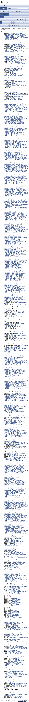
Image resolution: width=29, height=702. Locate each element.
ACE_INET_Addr (18, 179)
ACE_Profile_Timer (8, 222)
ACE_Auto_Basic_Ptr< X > (19, 108)
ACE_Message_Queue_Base (10, 202)
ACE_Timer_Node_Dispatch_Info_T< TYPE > (13, 408)
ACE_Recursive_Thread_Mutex (21, 229)
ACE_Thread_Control (8, 288)
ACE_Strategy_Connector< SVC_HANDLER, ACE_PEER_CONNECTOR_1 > (13, 429)
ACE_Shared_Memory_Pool (10, 250)
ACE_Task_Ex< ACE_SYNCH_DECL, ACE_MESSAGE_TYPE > (14, 253)
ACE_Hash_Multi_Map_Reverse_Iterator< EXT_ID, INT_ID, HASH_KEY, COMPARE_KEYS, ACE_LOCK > (15, 178)
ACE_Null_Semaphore (18, 373)
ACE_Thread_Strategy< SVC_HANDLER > (13, 431)
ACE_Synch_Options (20, 286)
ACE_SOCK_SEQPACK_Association (15, 33)
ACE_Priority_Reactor (9, 219)
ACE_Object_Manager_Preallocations (12, 347)
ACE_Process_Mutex (8, 220)
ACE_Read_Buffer (8, 554)
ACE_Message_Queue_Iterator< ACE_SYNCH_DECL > (16, 204)
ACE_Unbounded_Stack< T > (16, 130)
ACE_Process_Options (16, 696)
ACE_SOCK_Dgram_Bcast (19, 259)
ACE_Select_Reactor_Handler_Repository (13, 236)
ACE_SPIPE (16, 266)
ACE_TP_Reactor (8, 248)
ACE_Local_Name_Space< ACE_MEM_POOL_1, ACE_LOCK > (13, 565)
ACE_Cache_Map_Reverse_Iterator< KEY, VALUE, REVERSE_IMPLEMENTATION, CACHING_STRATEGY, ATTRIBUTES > (15, 119)
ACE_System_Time (11, 479)
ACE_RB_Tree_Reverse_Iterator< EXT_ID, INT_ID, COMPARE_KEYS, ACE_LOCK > (15, 227)
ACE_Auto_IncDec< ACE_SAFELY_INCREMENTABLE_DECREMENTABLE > (16, 341)
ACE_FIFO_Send (7, 147)
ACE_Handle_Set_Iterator (17, 154)
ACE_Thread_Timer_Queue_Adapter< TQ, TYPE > (15, 417)
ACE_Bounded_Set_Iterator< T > (11, 141)
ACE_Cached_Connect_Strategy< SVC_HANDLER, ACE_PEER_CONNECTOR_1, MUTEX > (15, 434)
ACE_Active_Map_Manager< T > (11, 83)
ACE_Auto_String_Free (20, 344)
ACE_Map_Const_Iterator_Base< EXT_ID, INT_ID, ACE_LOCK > (14, 196)
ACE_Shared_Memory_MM (10, 249)
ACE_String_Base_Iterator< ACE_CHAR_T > (13, 487)
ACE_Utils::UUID (12, 640)
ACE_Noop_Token (8, 290)
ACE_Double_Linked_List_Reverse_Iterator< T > (14, 134)
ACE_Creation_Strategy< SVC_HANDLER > (13, 467)
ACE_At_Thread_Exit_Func (10, 330)
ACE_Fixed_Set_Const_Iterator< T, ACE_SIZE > (14, 139)
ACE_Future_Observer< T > (22, 151)
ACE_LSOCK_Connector (9, 186)
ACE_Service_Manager (14, 61)
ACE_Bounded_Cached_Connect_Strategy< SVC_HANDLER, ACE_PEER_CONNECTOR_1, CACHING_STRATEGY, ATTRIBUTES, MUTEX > (14, 122)
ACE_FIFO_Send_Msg (17, 147)
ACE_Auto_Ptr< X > (15, 343)
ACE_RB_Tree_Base (13, 566)
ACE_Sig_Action (14, 254)
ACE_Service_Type (8, 244)
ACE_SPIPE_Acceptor (9, 36)
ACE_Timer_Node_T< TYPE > (10, 409)
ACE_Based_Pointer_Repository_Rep (17, 455)
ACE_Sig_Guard (22, 254)
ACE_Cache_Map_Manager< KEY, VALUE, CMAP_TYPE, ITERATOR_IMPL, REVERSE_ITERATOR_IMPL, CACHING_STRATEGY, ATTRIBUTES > (15, 350)
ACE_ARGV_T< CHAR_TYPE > (10, 107)
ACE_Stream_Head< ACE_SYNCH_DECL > (13, 279)
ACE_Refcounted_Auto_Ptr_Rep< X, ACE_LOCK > (15, 231)
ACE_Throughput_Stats (9, 71)
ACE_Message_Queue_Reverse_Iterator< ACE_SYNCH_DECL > (13, 206)
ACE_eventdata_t (17, 684)
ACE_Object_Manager (23, 345)
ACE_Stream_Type (16, 248)
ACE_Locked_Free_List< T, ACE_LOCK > (15, 444)
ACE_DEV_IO (25, 144)
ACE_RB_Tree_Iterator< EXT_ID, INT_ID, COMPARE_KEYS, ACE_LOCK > (13, 225)
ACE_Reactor (22, 227)
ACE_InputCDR (7, 481)
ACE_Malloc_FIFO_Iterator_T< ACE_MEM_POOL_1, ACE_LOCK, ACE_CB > (16, 191)
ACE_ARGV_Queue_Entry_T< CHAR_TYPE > (14, 106)
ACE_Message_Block (17, 69)
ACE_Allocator (14, 301)
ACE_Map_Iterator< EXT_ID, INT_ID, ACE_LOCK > (15, 197)
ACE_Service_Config (21, 241)
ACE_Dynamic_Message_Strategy (18, 591)
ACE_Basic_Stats (14, 70)
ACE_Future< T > (18, 152)
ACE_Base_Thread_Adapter (10, 624)
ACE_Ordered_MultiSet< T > (10, 143)
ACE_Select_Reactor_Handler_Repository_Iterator (15, 237)
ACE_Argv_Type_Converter (10, 314)
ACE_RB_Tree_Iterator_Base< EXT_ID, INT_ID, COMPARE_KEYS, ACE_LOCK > (15, 222)
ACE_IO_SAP (7, 181)
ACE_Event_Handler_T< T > (16, 145)
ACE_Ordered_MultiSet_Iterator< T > (14, 142)
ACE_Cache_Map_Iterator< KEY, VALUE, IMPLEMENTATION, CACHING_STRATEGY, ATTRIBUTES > (13, 117)
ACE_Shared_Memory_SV (9, 251)
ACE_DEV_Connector (16, 144)
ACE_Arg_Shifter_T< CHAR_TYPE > (15, 631)
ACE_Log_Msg (19, 182)
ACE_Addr (12, 97)
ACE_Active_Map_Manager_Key (11, 92)
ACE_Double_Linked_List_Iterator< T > (12, 133)
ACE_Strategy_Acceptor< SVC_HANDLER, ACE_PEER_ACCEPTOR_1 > (14, 43)
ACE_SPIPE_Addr (18, 267)
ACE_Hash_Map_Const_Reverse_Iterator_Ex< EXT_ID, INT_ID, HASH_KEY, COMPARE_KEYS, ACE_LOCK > (16, 167)
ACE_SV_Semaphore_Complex (11, 284)
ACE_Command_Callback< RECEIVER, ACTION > (15, 411)
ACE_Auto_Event (9, 108)
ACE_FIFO (25, 145)
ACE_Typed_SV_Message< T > (19, 290)
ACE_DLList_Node (22, 128)
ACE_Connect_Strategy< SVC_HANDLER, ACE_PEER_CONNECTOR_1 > (15, 261)
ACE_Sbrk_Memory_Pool (21, 234)
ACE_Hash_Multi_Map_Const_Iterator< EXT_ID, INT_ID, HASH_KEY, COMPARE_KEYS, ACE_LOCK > (15, 176)
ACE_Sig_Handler (20, 251)
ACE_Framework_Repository (18, 150)
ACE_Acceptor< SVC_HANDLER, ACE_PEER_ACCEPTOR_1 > (16, 49)
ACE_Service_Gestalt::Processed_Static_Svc (17, 641)
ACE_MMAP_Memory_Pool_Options (20, 586)
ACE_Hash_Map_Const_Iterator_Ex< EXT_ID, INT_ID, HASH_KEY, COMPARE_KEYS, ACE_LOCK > (15, 162)
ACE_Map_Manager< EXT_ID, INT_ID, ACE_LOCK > (16, 193)
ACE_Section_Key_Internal (10, 448)
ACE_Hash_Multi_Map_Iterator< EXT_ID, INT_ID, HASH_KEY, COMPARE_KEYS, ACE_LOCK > (14, 173)
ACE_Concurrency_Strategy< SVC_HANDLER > (14, 430)
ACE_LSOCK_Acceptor (22, 35)
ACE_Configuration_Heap (16, 451)
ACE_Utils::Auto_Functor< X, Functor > (19, 685)
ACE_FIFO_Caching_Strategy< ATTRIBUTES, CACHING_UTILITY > (13, 672)
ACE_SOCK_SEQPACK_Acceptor (11, 39)
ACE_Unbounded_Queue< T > (10, 295)
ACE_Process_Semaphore (20, 220)
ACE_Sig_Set (7, 254)
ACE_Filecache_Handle (20, 79)
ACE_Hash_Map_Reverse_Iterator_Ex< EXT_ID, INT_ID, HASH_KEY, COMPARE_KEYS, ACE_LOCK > (15, 165)
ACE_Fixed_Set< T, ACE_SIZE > (11, 140)
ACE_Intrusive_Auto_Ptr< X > (10, 180)
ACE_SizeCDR (11, 480)
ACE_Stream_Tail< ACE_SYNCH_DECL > (13, 280)
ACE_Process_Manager (19, 219)
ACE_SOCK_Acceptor (9, 37)
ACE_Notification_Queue (15, 561)
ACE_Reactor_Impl (8, 228)
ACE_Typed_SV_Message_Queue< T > (12, 291)
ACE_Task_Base (17, 416)
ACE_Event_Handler (16, 41)
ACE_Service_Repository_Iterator (11, 246)
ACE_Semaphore (17, 240)
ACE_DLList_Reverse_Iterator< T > (11, 518)
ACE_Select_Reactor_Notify (10, 235)
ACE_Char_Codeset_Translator (18, 481)
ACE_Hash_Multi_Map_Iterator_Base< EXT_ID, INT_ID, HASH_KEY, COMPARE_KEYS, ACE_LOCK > (16, 169)
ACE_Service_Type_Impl (9, 247)
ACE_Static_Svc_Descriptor (10, 241)
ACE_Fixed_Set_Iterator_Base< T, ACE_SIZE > (14, 136)
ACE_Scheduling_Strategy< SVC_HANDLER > (14, 472)
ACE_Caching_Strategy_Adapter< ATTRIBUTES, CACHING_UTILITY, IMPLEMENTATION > (14, 679)
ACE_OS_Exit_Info (13, 656)
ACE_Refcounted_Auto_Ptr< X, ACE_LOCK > (14, 230)
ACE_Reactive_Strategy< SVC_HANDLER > (13, 264)
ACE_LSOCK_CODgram (20, 184)
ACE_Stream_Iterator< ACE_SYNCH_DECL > (14, 532)
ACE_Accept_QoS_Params (10, 73)
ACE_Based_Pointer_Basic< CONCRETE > (13, 111)
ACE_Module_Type (19, 247)
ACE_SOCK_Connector (20, 256)
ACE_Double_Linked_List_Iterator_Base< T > (14, 132)
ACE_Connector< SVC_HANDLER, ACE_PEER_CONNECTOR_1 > (12, 128)
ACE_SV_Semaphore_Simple (10, 285)
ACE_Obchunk (7, 218)
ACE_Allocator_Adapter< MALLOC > (12, 568)
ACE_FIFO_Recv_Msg (17, 146)
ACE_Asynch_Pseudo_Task (10, 325)
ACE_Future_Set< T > (8, 153)
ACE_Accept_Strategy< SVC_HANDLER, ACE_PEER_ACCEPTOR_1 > (16, 52)
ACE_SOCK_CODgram (9, 256)
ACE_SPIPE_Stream (19, 268)
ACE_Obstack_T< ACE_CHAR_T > (18, 218)
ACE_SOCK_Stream (8, 266)
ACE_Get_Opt (17, 153)
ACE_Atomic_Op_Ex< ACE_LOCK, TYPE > (17, 627)
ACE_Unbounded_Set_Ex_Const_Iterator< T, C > (14, 297)
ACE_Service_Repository (18, 244)
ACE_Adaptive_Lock (18, 96)
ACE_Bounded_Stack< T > (10, 129)
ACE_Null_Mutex (7, 370)
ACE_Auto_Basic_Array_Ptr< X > (11, 109)
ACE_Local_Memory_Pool (9, 182)
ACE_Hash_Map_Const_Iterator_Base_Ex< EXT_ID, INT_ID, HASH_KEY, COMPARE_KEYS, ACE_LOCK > (15, 158)
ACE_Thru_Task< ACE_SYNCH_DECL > (12, 258)
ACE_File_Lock (7, 150)
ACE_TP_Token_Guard (18, 391)
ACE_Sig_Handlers (8, 252)
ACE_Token (18, 289)
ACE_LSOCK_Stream (8, 187)
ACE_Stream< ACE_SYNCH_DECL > (12, 278)
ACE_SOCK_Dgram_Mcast (10, 260)
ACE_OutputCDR (18, 480)
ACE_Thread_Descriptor (9, 327)
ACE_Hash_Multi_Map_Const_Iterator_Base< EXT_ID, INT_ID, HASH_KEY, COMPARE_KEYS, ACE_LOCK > (16, 171)
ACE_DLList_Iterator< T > (9, 512)
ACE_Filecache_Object (9, 80)
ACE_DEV (19, 143)
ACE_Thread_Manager (19, 288)
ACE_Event (6, 145)
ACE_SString (7, 270)
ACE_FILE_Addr (7, 148)
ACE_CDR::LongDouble (13, 643)
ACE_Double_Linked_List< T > (10, 135)
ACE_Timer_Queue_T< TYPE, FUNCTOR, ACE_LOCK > (14, 559)
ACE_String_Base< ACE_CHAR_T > (12, 282)
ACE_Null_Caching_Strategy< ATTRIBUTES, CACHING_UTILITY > (15, 675)
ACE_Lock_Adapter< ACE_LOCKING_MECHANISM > (16, 367)
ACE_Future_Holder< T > (9, 151)
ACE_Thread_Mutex (21, 250)
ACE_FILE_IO (25, 148)
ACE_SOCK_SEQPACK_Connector (11, 265)
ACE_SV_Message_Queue (18, 283)
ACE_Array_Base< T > (17, 316)
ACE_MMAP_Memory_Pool (20, 216)
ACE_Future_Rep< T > (9, 152)
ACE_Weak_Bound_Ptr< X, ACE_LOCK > (13, 115)
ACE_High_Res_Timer (9, 179)
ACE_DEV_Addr (7, 144)
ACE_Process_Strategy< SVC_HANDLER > (13, 62)
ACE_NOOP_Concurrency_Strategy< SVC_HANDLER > (16, 432)
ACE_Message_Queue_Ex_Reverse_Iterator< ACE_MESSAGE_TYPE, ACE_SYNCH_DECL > (14, 214)
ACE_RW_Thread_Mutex (9, 234)
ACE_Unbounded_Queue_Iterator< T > (12, 292)
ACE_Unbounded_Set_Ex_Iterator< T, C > (13, 296)
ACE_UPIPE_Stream (8, 240)
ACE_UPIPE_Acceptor (19, 36)
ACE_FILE (25, 147)
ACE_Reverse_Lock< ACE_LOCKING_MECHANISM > (16, 354)
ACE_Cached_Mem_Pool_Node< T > (12, 453)
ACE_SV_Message (8, 283)
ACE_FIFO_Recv (8, 146)
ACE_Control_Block (11, 547)
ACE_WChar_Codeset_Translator (11, 482)
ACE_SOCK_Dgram (8, 259)
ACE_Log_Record (8, 183)
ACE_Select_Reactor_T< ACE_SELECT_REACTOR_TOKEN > (12, 239)
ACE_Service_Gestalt (8, 243)
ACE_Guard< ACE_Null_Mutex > (19, 370)
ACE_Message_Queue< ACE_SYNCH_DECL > (14, 413)
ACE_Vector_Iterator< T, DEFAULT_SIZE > (13, 538)
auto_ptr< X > (12, 688)
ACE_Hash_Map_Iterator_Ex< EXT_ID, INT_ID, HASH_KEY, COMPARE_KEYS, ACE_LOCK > (14, 160)
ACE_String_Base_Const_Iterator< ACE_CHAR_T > (15, 533)
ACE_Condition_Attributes (15, 683)
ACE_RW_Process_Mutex (17, 232)
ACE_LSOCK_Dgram (20, 186)
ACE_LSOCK (15, 183)
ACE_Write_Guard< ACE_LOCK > (11, 363)
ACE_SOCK (6, 255)
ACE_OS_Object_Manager (13, 651)
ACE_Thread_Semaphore (9, 289)
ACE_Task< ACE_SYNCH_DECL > (11, 287)
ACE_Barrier (6, 110)
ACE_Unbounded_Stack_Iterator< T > (12, 131)
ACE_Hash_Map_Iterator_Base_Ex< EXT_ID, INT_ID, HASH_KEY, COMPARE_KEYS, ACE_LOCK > (15, 156)
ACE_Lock (15, 366)
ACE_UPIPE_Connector (9, 299)
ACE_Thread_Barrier (14, 110)
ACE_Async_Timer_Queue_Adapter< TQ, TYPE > (14, 323)
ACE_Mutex (23, 217)
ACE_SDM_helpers (16, 458)
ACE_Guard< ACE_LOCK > (10, 371)
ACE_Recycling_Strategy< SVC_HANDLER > (14, 466)
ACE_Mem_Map (14, 201)
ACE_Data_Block (16, 583)
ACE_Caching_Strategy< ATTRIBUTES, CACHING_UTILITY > (12, 682)
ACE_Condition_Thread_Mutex (10, 124)
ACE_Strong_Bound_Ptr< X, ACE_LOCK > (13, 114)
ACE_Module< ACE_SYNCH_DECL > (12, 217)
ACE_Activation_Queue (20, 81)
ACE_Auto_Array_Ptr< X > (20, 335)
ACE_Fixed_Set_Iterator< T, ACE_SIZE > (12, 138)
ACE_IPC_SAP (14, 181)
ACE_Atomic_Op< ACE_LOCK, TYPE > (12, 628)
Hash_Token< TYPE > (11, 407)
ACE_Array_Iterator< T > (18, 318)
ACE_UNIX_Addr (7, 298)
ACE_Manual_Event (8, 192)
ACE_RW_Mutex (7, 232)
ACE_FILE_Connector (16, 148)
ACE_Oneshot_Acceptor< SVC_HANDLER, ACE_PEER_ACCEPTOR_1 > (15, 35)
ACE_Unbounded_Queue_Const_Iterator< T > (14, 294)
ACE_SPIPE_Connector (9, 268)
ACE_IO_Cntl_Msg (22, 180)
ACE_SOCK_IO (7, 262)
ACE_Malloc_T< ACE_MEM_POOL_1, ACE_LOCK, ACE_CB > (13, 188)
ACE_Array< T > (13, 315)
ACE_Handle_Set (7, 154)
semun (8, 636)
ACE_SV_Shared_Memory (9, 286)
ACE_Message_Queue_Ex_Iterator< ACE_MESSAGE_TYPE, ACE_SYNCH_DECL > (14, 212)
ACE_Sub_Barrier (23, 109)
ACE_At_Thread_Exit (18, 326)
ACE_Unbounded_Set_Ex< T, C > (11, 242)
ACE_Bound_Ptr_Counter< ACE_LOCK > (13, 112)
